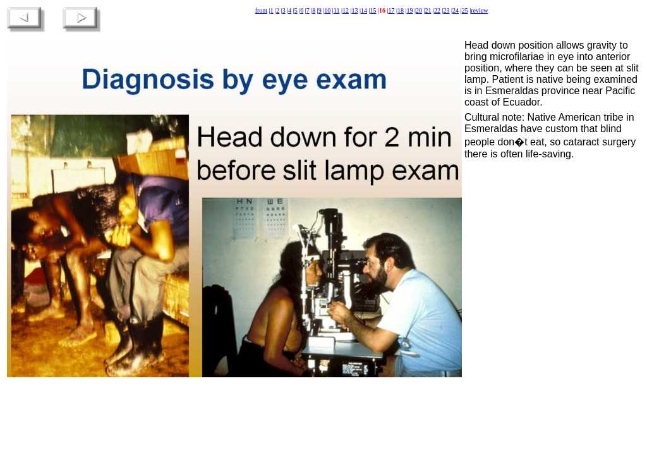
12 (345, 10)
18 (400, 10)
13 (354, 10)
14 (364, 10)
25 (465, 10)
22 (437, 10)
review (479, 10)
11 (337, 10)
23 (447, 10)
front (261, 10)
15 (373, 10)
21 (428, 10)
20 (419, 10)
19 (410, 10)
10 (327, 10)
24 (455, 10)
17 (392, 10)
